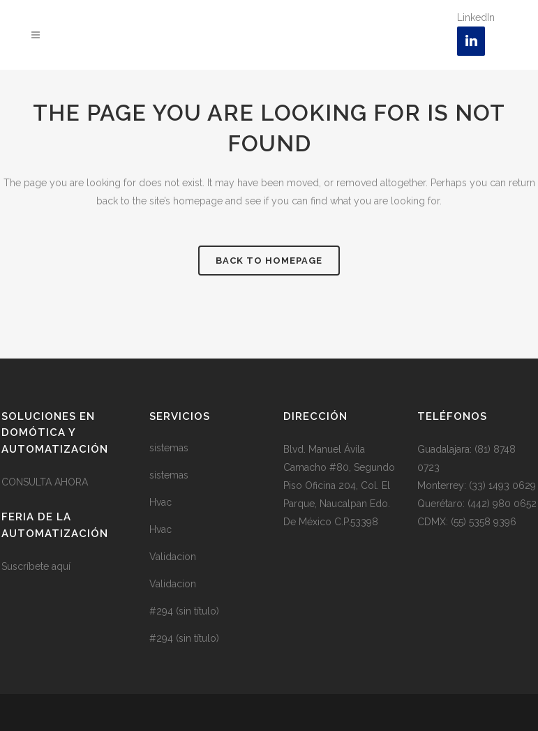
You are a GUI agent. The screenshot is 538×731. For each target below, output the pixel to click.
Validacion (172, 556)
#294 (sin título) (184, 611)
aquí (61, 566)
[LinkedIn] (471, 41)
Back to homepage (269, 260)
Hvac (160, 502)
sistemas (168, 447)
